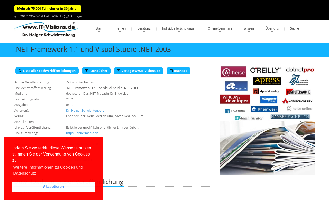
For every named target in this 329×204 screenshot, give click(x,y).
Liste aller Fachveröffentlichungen (47, 71)
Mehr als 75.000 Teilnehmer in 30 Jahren (47, 8)
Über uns (272, 28)
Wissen (249, 28)
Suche (294, 28)
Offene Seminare (220, 28)
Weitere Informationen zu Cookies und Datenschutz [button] (48, 170)
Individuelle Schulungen (179, 28)
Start (99, 28)
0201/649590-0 (29, 16)
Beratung (144, 28)
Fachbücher (96, 71)
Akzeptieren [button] (53, 186)
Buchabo (178, 71)
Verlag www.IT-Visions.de (138, 71)
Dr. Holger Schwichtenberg (85, 110)
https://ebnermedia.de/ (83, 133)
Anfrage (76, 16)
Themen (120, 28)
